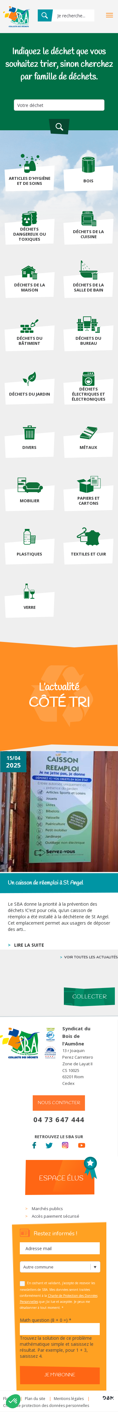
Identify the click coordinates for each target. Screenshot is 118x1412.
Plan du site (35, 1398)
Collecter (89, 997)
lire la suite (29, 945)
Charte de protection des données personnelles (46, 1405)
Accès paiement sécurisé (55, 1216)
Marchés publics (47, 1208)
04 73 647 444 (58, 1119)
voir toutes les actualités (91, 957)
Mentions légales (69, 1398)
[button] (13, 1401)
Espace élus (61, 1178)
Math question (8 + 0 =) (45, 1320)
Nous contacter (59, 1103)
